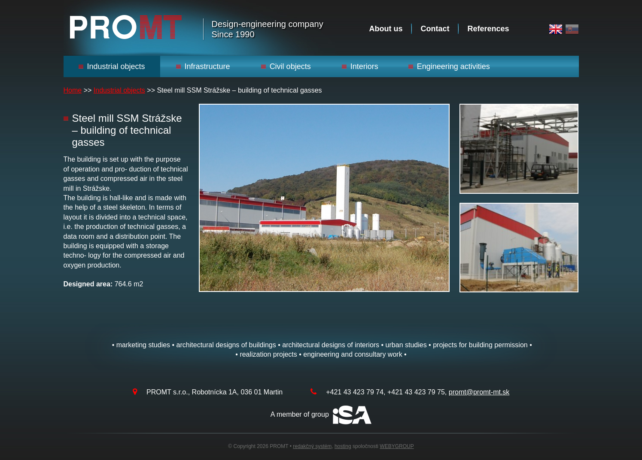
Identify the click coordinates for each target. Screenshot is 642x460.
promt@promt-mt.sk (479, 392)
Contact (434, 28)
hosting (343, 446)
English (556, 29)
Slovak (572, 29)
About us (385, 28)
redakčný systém (312, 446)
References (488, 28)
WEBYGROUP (397, 446)
